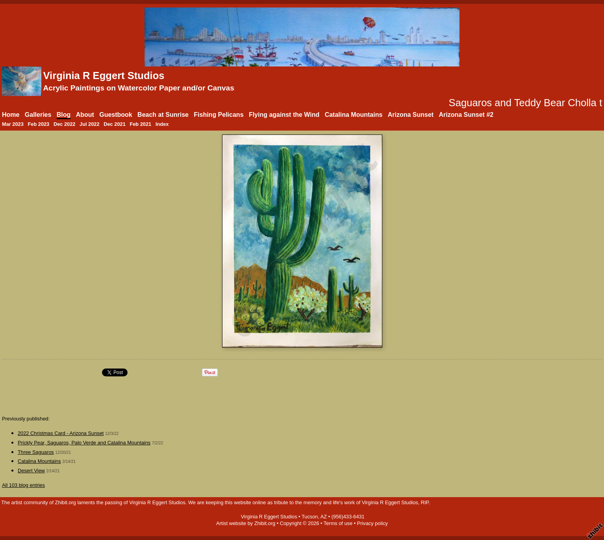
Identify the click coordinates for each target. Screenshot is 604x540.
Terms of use (338, 523)
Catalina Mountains (354, 114)
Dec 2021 (115, 124)
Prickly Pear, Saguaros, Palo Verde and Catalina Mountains (84, 443)
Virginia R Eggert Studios (103, 75)
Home (10, 114)
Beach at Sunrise (163, 114)
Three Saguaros (36, 452)
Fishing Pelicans (218, 114)
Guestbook (115, 114)
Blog (64, 114)
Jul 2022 (90, 124)
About (85, 114)
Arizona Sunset (411, 114)
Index (162, 124)
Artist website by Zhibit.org (245, 523)
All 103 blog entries (23, 485)
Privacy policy (372, 523)
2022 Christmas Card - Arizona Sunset (61, 433)
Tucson (310, 517)
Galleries (38, 114)
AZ (324, 517)
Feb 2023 (38, 124)
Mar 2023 (13, 124)
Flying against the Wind (284, 114)
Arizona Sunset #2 (466, 114)
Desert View (31, 471)
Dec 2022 (65, 124)
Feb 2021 (140, 124)
